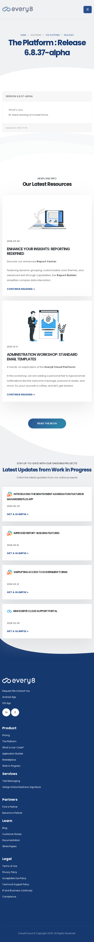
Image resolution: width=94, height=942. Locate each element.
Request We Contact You (16, 690)
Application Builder (12, 753)
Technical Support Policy (15, 884)
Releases (69, 35)
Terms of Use (9, 866)
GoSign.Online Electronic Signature (21, 787)
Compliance (9, 896)
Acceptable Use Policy (14, 878)
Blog (4, 828)
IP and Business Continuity (17, 890)
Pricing (6, 735)
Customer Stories (12, 834)
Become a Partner (12, 812)
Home (23, 35)
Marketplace (9, 759)
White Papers (9, 846)
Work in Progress (11, 765)
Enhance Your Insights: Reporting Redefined (38, 251)
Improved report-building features (33, 533)
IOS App (7, 703)
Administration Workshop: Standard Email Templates (42, 357)
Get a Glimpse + (18, 514)
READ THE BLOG (47, 423)
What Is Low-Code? (13, 747)
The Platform (53, 35)
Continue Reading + (21, 289)
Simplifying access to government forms (37, 572)
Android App (9, 697)
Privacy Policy (9, 872)
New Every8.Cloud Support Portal (32, 611)
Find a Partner (10, 806)
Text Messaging (11, 781)
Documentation (11, 840)
